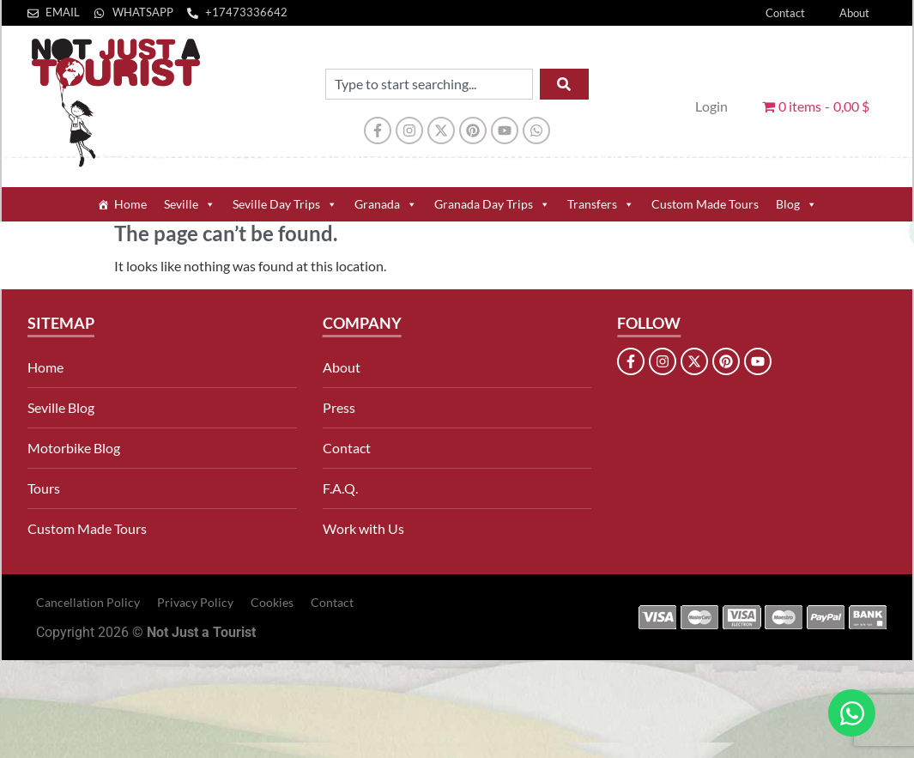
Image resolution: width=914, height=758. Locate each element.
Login (711, 106)
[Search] (564, 84)
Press (339, 407)
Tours (43, 488)
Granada (385, 204)
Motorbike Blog (73, 448)
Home (130, 204)
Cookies (272, 602)
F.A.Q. (340, 488)
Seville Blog (60, 407)
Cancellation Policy (88, 602)
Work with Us (363, 528)
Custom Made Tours (705, 204)
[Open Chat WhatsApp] (851, 713)
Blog (796, 204)
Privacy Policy (195, 602)
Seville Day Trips (285, 204)
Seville (189, 204)
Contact (785, 13)
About (854, 13)
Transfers (600, 204)
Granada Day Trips (492, 204)
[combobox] (429, 84)
